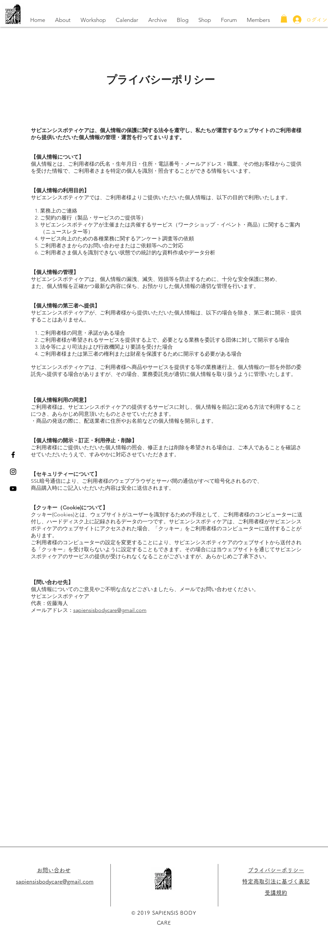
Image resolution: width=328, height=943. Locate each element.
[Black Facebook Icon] (13, 455)
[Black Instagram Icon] (13, 472)
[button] (284, 19)
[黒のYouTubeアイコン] (13, 488)
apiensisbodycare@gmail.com (111, 610)
